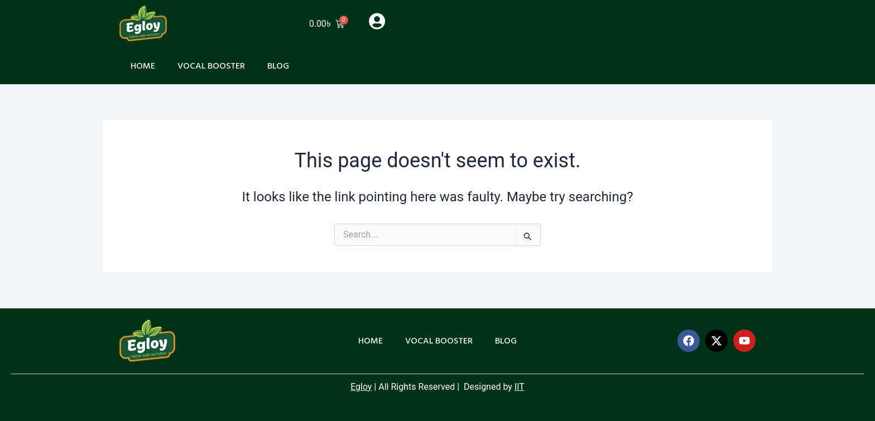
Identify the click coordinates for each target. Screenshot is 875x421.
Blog (279, 66)
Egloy (361, 386)
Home (143, 66)
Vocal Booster (211, 66)
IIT (520, 386)
